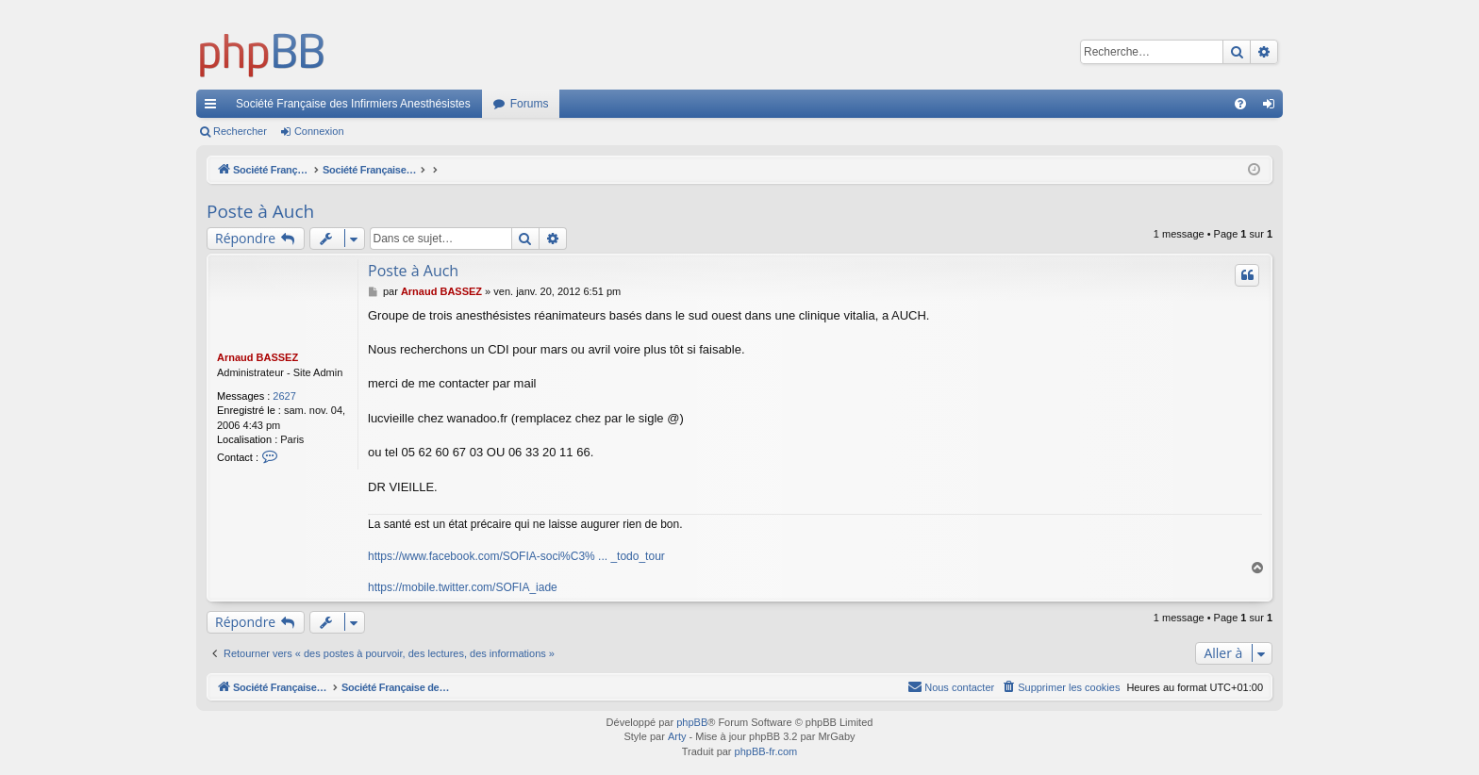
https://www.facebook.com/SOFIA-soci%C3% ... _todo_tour (516, 556)
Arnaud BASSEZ (257, 357)
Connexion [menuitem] (1273, 107)
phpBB (691, 722)
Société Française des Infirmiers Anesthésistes (353, 103)
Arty (677, 736)
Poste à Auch (260, 211)
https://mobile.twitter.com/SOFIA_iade (462, 587)
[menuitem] (1240, 104)
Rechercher (240, 131)
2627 (284, 396)
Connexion (319, 131)
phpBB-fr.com (766, 751)
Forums (529, 103)
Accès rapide (214, 107)
